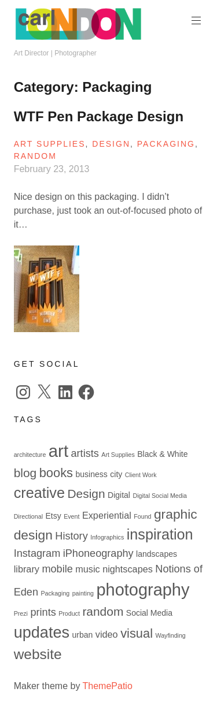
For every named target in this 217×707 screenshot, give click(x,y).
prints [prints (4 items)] (43, 612)
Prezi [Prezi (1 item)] (21, 613)
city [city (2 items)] (116, 474)
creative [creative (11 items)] (39, 493)
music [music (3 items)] (87, 569)
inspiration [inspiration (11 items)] (160, 534)
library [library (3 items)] (26, 569)
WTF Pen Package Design (98, 116)
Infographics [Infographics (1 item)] (107, 537)
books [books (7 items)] (56, 473)
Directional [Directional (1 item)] (28, 516)
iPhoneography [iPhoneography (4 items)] (98, 553)
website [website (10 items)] (38, 654)
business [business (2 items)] (91, 474)
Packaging (166, 143)
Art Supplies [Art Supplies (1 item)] (117, 454)
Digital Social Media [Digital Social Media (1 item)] (160, 495)
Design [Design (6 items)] (86, 493)
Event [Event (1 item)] (71, 516)
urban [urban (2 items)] (82, 634)
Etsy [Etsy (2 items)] (53, 515)
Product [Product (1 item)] (69, 613)
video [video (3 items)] (106, 634)
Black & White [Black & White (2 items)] (162, 454)
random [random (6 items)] (102, 611)
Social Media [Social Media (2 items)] (149, 612)
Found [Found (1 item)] (142, 516)
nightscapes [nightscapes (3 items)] (127, 569)
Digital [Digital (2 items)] (119, 495)
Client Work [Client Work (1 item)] (141, 474)
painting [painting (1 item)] (83, 593)
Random (35, 156)
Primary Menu (195, 20)
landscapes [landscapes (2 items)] (156, 554)
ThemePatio (108, 686)
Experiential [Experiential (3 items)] (106, 515)
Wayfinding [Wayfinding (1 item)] (170, 635)
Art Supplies (50, 143)
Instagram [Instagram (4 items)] (37, 553)
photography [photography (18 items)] (142, 590)
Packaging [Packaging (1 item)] (55, 593)
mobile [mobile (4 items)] (57, 569)
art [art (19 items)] (58, 450)
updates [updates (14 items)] (41, 632)
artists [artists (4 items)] (85, 453)
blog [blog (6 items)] (25, 472)
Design (111, 143)
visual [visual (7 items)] (136, 633)
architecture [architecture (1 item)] (30, 454)
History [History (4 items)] (71, 536)
